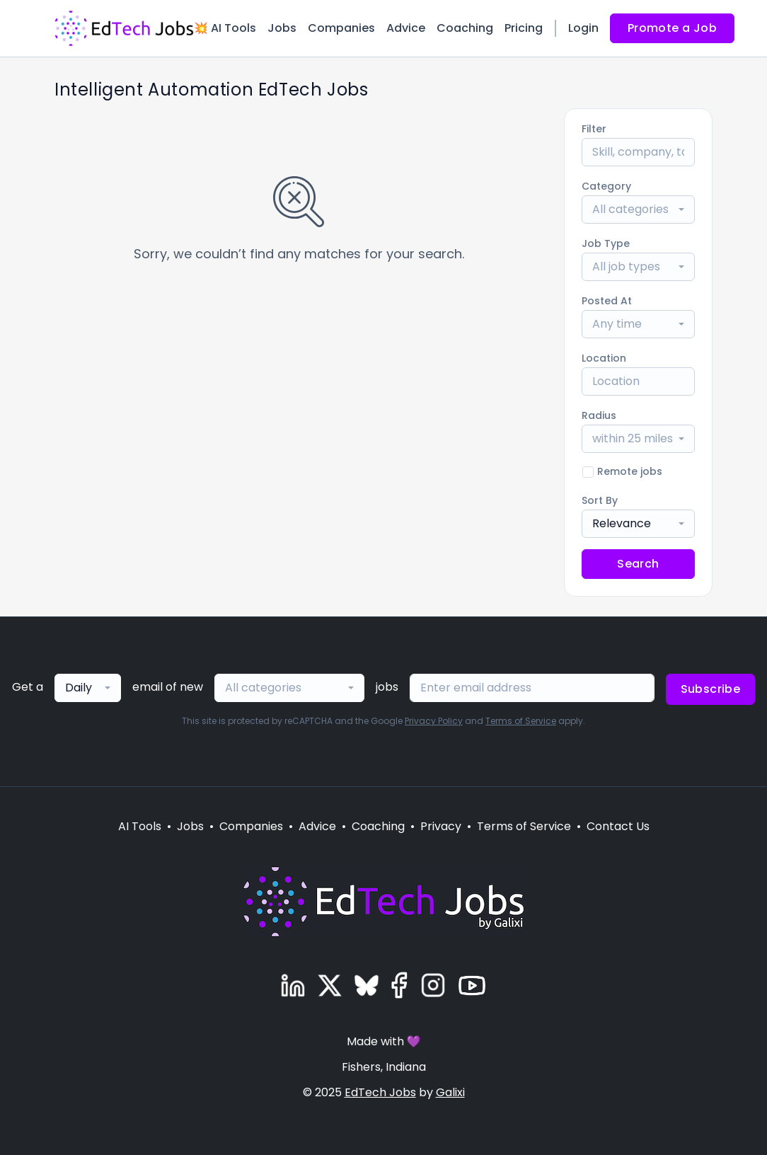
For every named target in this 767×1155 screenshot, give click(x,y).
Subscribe (711, 689)
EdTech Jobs (380, 1092)
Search (638, 564)
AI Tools (139, 826)
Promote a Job (672, 28)
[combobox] (638, 209)
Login (583, 28)
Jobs (281, 28)
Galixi (450, 1092)
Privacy (440, 826)
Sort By (600, 500)
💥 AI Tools (225, 28)
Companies (341, 28)
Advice (405, 28)
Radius (599, 415)
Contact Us (618, 826)
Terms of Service (520, 721)
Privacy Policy (434, 721)
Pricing (523, 28)
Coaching (465, 28)
